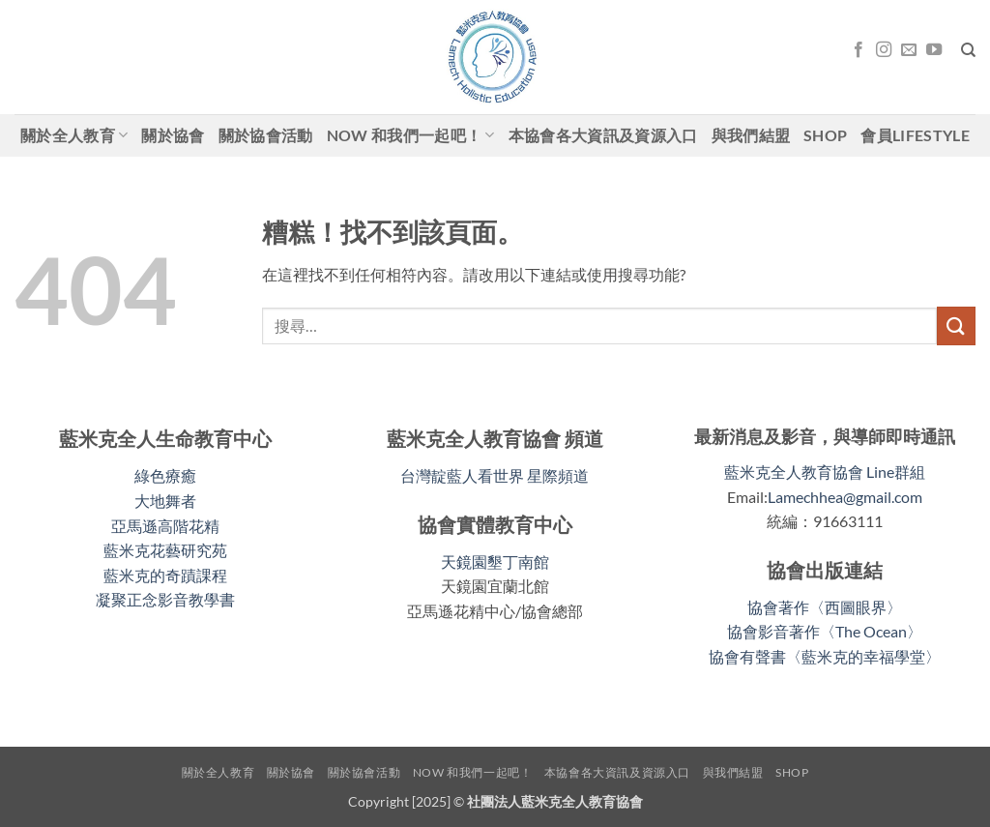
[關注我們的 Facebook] (858, 50)
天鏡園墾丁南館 (495, 561)
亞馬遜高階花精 (165, 526)
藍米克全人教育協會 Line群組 (824, 471)
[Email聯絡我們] (909, 50)
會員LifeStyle (915, 135)
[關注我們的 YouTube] (934, 50)
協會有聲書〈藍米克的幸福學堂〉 (825, 656)
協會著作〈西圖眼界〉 (824, 607)
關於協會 (172, 135)
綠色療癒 (165, 475)
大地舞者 (165, 500)
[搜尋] (968, 50)
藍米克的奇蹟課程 (165, 575)
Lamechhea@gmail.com (845, 496)
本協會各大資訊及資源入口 (603, 135)
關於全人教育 (74, 135)
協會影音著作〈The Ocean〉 (824, 631)
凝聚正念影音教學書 (165, 599)
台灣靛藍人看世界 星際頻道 (494, 475)
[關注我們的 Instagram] (883, 50)
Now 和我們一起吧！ (411, 135)
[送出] (956, 325)
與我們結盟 (751, 135)
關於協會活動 (265, 135)
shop (825, 135)
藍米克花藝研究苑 (165, 550)
